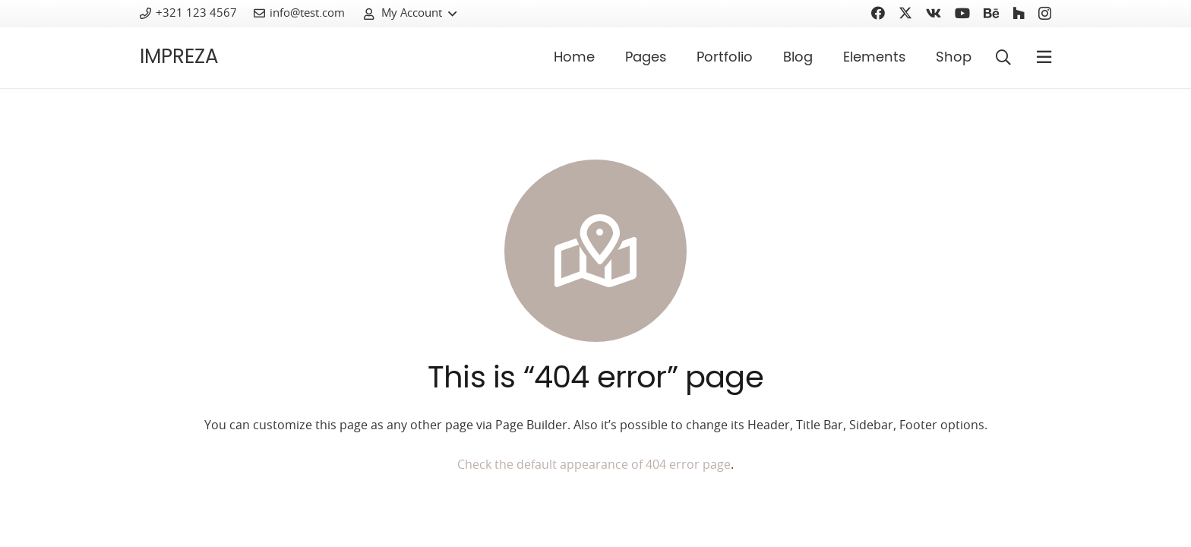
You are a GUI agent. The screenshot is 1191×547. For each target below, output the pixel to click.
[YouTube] (962, 13)
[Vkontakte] (933, 13)
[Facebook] (878, 13)
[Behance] (991, 13)
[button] (409, 13)
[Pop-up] (1044, 58)
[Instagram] (1044, 13)
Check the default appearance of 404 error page (594, 465)
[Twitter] (905, 13)
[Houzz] (1019, 13)
